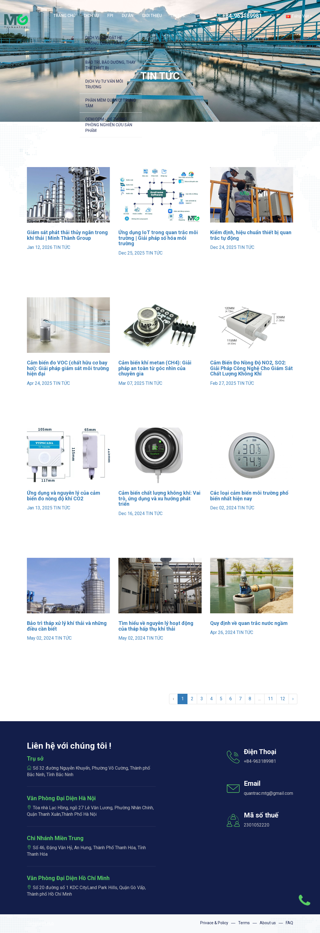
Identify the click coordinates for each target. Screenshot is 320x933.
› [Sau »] (293, 698)
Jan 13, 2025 (39, 508)
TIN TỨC (62, 247)
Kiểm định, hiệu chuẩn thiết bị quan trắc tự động (250, 235)
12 (282, 698)
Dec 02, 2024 (223, 508)
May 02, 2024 (40, 638)
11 (270, 698)
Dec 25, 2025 (131, 253)
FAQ (289, 923)
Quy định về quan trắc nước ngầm (249, 623)
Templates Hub (40, 923)
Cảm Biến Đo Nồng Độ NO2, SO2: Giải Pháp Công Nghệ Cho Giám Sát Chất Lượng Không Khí (251, 368)
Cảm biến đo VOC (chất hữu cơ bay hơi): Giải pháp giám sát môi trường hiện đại (68, 368)
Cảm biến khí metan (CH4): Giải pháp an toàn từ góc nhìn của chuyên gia (154, 368)
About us (268, 923)
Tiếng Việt (299, 16)
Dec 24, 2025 (223, 247)
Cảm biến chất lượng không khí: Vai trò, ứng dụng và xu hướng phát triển (159, 498)
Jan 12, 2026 (39, 247)
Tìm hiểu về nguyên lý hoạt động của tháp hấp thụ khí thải (155, 626)
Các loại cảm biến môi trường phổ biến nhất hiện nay (249, 495)
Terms (244, 923)
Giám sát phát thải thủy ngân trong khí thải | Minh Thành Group (67, 235)
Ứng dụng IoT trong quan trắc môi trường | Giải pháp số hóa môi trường (158, 238)
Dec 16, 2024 (131, 513)
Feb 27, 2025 (223, 383)
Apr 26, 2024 (222, 632)
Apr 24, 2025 (39, 383)
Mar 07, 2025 (131, 383)
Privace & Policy (214, 923)
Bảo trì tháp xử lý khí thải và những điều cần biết (67, 626)
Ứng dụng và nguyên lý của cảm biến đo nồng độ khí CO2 (63, 495)
